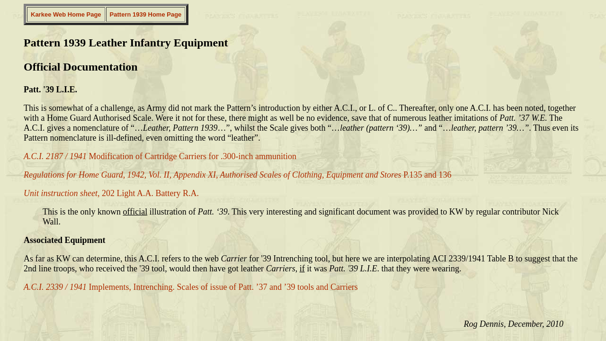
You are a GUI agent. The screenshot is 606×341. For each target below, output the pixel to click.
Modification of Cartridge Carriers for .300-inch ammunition (160, 156)
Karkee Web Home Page (66, 14)
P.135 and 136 (237, 174)
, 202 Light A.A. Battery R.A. (111, 193)
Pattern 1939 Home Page (146, 14)
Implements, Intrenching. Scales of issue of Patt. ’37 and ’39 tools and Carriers (191, 287)
